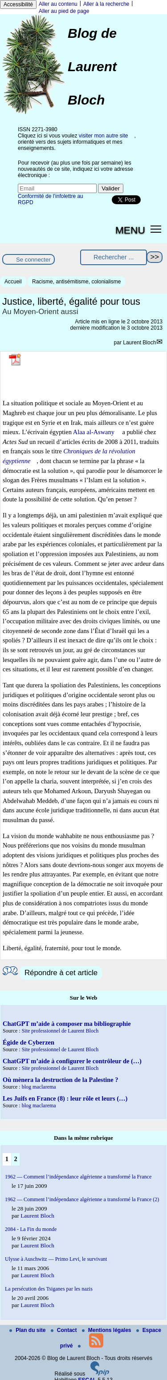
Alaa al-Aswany (93, 432)
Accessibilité (18, 4)
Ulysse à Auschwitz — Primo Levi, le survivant (56, 1259)
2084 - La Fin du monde (31, 1229)
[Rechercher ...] (113, 257)
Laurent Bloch (139, 342)
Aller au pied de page (64, 11)
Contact (64, 1330)
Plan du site (28, 1330)
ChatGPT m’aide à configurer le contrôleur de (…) (72, 1061)
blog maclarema (39, 1087)
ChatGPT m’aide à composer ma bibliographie (67, 1023)
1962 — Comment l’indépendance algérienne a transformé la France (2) (82, 1199)
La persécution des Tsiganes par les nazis (49, 1289)
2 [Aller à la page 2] (15, 1158)
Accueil (13, 281)
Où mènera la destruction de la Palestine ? (60, 1079)
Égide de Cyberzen (28, 1042)
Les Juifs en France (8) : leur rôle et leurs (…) (65, 1098)
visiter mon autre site (103, 136)
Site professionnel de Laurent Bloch (60, 1031)
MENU (130, 230)
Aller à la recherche (106, 4)
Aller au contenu (58, 4)
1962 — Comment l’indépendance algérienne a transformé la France (78, 1177)
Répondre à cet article (61, 972)
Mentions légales (107, 1330)
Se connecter (33, 259)
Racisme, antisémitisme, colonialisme (76, 281)
